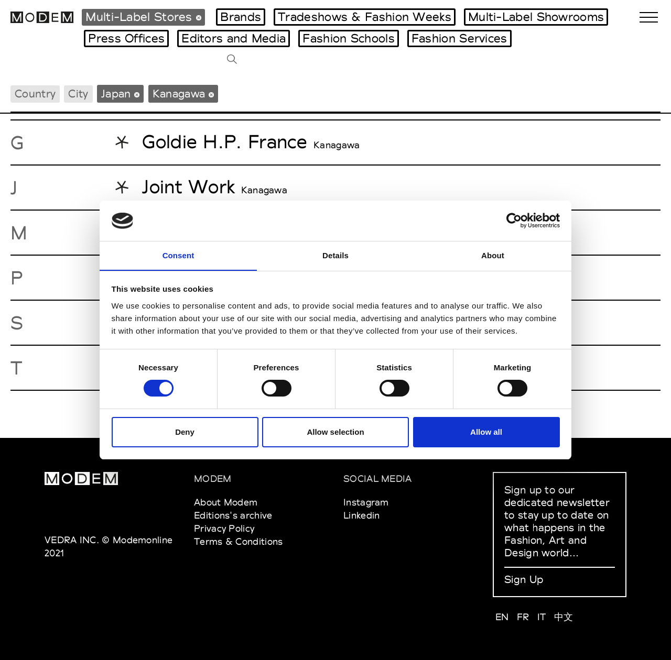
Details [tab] (335, 254)
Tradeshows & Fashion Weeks (364, 17)
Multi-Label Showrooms (536, 17)
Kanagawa (336, 145)
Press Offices (126, 38)
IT (541, 616)
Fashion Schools (348, 38)
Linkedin (361, 515)
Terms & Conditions (238, 541)
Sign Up (523, 579)
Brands (240, 17)
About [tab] (492, 254)
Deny (184, 431)
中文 (563, 616)
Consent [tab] (178, 254)
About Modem (225, 502)
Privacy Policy (224, 528)
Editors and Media (233, 38)
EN (502, 616)
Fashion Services (459, 38)
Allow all (486, 431)
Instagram (366, 502)
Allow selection (335, 431)
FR (523, 616)
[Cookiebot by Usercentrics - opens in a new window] (514, 220)
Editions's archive (233, 515)
